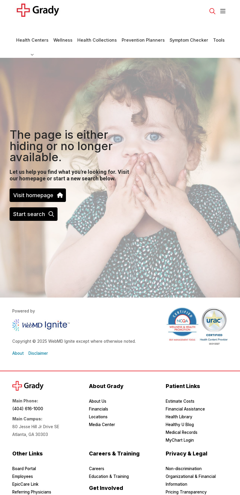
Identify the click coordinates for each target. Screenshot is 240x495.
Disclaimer (38, 337)
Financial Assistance (185, 392)
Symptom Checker (189, 29)
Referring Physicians (31, 475)
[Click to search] (212, 11)
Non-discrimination (184, 452)
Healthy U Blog (180, 408)
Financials (98, 392)
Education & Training (109, 460)
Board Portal (24, 452)
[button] (224, 11)
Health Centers (32, 29)
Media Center (102, 408)
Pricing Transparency (186, 475)
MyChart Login (180, 424)
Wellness (63, 29)
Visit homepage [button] (37, 179)
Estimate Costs (180, 385)
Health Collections (97, 29)
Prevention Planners (143, 29)
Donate (96, 487)
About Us (97, 385)
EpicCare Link (25, 468)
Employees (22, 460)
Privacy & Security (183, 483)
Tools (219, 29)
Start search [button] (33, 198)
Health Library (179, 400)
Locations (98, 400)
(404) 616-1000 (27, 392)
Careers (96, 452)
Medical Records (181, 416)
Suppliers (21, 483)
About (18, 337)
